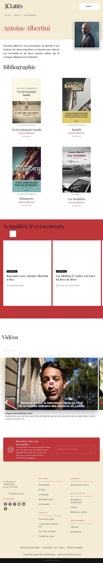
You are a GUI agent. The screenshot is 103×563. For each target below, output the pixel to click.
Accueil (8, 15)
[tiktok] (5, 508)
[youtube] (19, 504)
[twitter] (10, 504)
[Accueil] (14, 6)
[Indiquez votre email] (72, 449)
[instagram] (14, 504)
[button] (27, 265)
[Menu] (90, 6)
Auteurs (17, 15)
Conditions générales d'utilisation (39, 554)
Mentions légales (75, 547)
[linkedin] (23, 504)
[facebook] (5, 504)
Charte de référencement (69, 554)
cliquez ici (31, 458)
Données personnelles (30, 547)
